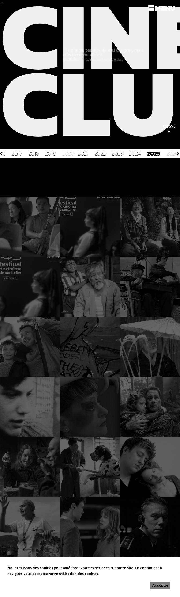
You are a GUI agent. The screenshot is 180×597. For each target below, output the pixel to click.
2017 (17, 153)
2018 (33, 153)
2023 (117, 153)
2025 (153, 153)
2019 (50, 153)
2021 (83, 153)
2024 (135, 153)
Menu (165, 8)
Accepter (160, 585)
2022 (100, 153)
